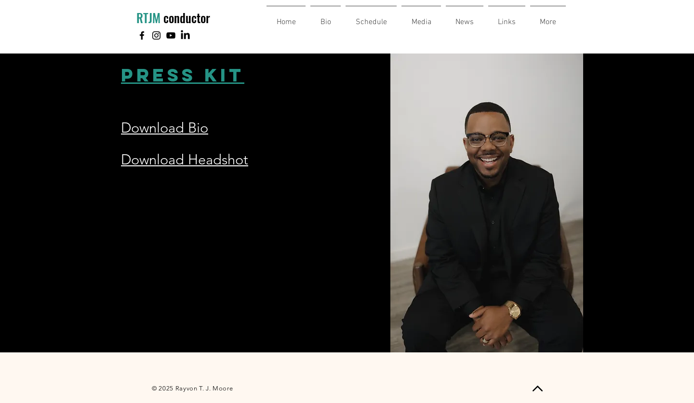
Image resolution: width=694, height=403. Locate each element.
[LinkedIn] (185, 35)
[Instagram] (156, 35)
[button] (548, 18)
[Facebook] (141, 35)
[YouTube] (170, 35)
